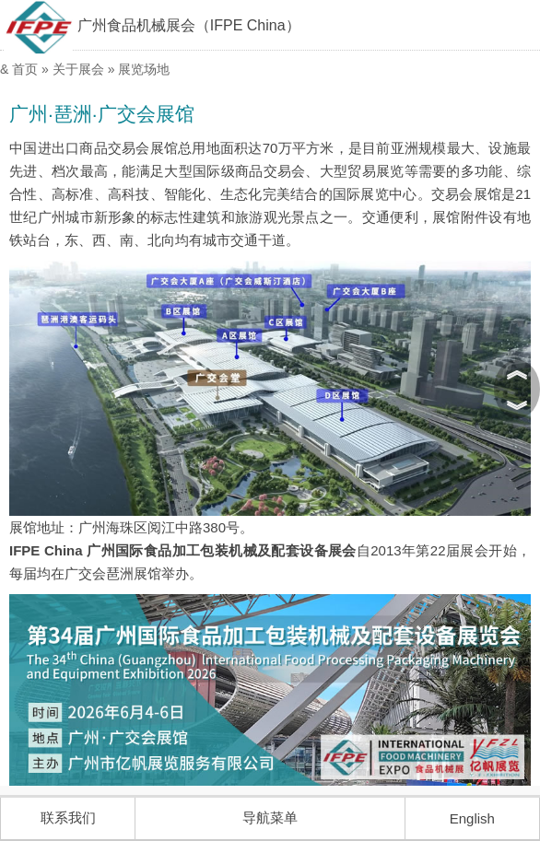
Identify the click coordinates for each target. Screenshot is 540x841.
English (472, 818)
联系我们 (68, 817)
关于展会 (78, 69)
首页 (25, 69)
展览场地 (144, 69)
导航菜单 (270, 817)
